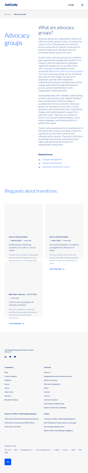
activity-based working (63, 71)
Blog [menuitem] (6, 372)
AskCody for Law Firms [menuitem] (13, 427)
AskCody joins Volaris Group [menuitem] (54, 404)
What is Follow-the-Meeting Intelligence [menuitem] (58, 431)
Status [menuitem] (7, 388)
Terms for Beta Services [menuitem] (43, 450)
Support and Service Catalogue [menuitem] (55, 408)
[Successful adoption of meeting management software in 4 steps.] (64, 231)
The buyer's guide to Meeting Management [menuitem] (59, 419)
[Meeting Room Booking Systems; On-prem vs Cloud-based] (24, 231)
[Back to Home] (11, 4)
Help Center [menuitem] (9, 392)
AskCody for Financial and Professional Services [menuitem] (22, 419)
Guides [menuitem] (46, 414)
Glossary (7, 14)
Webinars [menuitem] (8, 380)
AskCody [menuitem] (47, 367)
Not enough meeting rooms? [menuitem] (54, 427)
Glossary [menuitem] (8, 396)
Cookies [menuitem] (56, 450)
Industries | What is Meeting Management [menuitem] (21, 414)
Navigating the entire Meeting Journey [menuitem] (58, 376)
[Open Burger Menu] (82, 5)
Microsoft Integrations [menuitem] (52, 384)
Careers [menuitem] (47, 396)
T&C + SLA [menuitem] (8, 450)
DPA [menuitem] (16, 450)
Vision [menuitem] (46, 388)
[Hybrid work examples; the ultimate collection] (24, 288)
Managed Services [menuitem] (26, 450)
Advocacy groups (20, 14)
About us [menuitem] (47, 372)
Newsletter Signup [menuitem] (11, 400)
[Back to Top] (8, 462)
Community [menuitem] (9, 367)
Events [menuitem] (7, 384)
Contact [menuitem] (47, 392)
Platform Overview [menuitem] (51, 380)
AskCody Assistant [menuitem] (51, 400)
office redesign (45, 68)
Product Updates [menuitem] (11, 376)
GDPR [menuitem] (73, 450)
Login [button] (71, 5)
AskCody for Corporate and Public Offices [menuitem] (20, 423)
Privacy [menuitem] (65, 450)
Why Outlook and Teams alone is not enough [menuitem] (60, 423)
